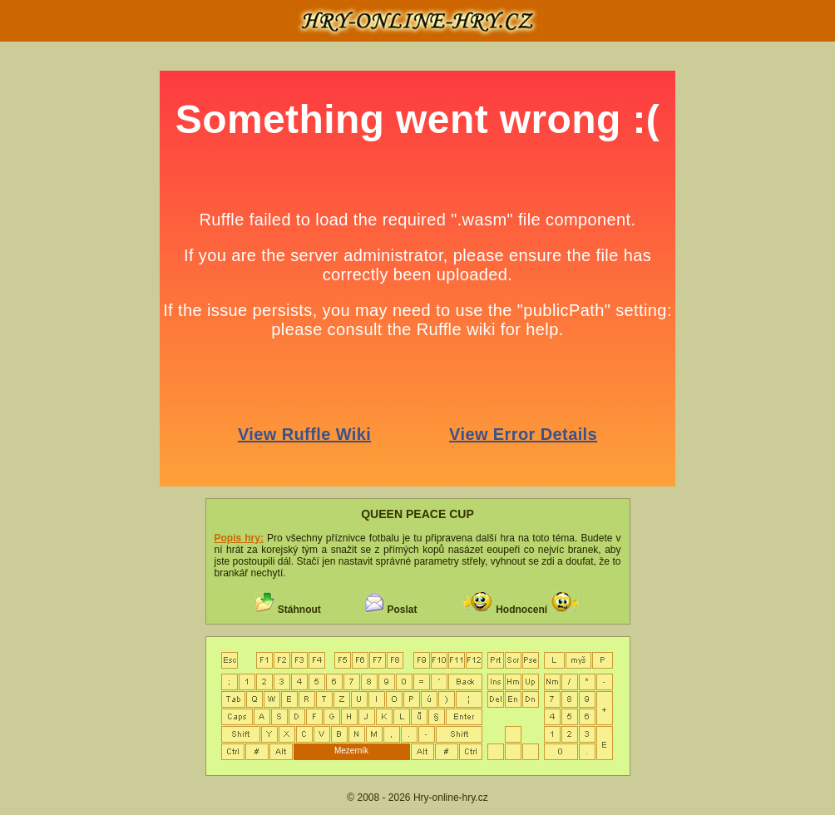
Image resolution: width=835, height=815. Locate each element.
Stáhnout (299, 609)
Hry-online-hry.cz (450, 797)
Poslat (402, 609)
